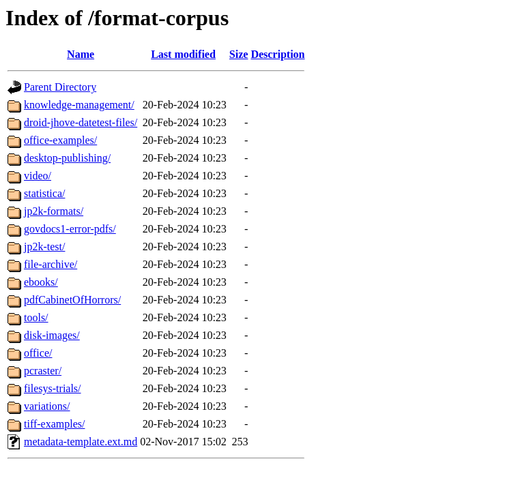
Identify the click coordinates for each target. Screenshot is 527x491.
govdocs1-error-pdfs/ (70, 229)
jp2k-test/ (44, 246)
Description (277, 54)
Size (238, 54)
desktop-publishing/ (67, 158)
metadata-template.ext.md (80, 441)
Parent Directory (60, 87)
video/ (37, 175)
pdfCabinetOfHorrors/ (72, 300)
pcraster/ (42, 370)
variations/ (47, 406)
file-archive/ (50, 264)
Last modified (183, 54)
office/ (38, 353)
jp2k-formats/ (53, 211)
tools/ (36, 317)
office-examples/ (60, 140)
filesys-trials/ (52, 388)
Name (80, 54)
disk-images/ (52, 335)
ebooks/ (41, 282)
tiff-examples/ (54, 424)
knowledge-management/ (79, 104)
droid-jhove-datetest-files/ (80, 122)
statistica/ (44, 193)
